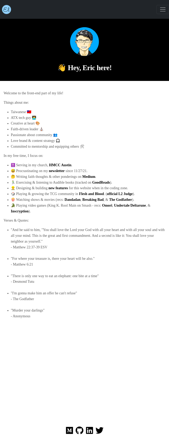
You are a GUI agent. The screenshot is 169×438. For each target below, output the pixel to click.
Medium (88, 177)
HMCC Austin (60, 165)
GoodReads (101, 182)
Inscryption (20, 211)
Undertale (121, 205)
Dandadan (72, 200)
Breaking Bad (93, 200)
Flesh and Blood (91, 194)
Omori (107, 205)
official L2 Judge (120, 194)
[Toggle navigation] (162, 9)
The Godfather (120, 200)
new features (58, 188)
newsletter (57, 171)
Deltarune (138, 205)
